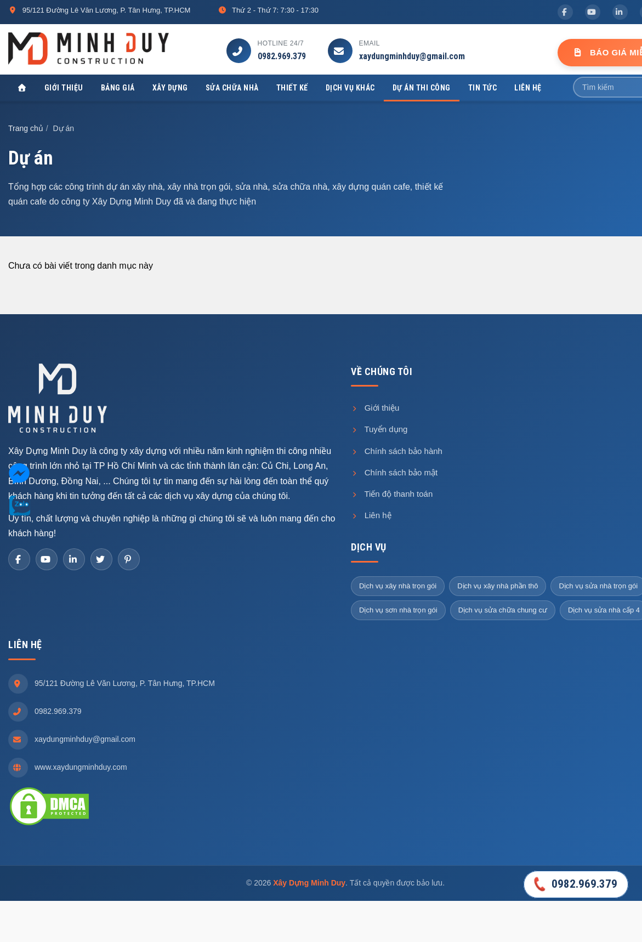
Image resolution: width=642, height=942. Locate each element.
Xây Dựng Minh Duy (309, 882)
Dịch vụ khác (350, 87)
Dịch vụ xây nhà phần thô (497, 586)
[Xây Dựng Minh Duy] (22, 88)
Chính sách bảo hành (396, 451)
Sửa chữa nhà (232, 87)
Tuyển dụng (379, 429)
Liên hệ (528, 87)
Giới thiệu (63, 87)
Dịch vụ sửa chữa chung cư (502, 610)
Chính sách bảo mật (394, 472)
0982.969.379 (282, 56)
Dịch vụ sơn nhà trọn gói (398, 610)
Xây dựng (170, 87)
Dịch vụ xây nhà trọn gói (397, 586)
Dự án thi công (422, 87)
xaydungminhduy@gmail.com (412, 56)
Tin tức (482, 87)
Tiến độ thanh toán (392, 493)
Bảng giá (118, 87)
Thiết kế (292, 87)
